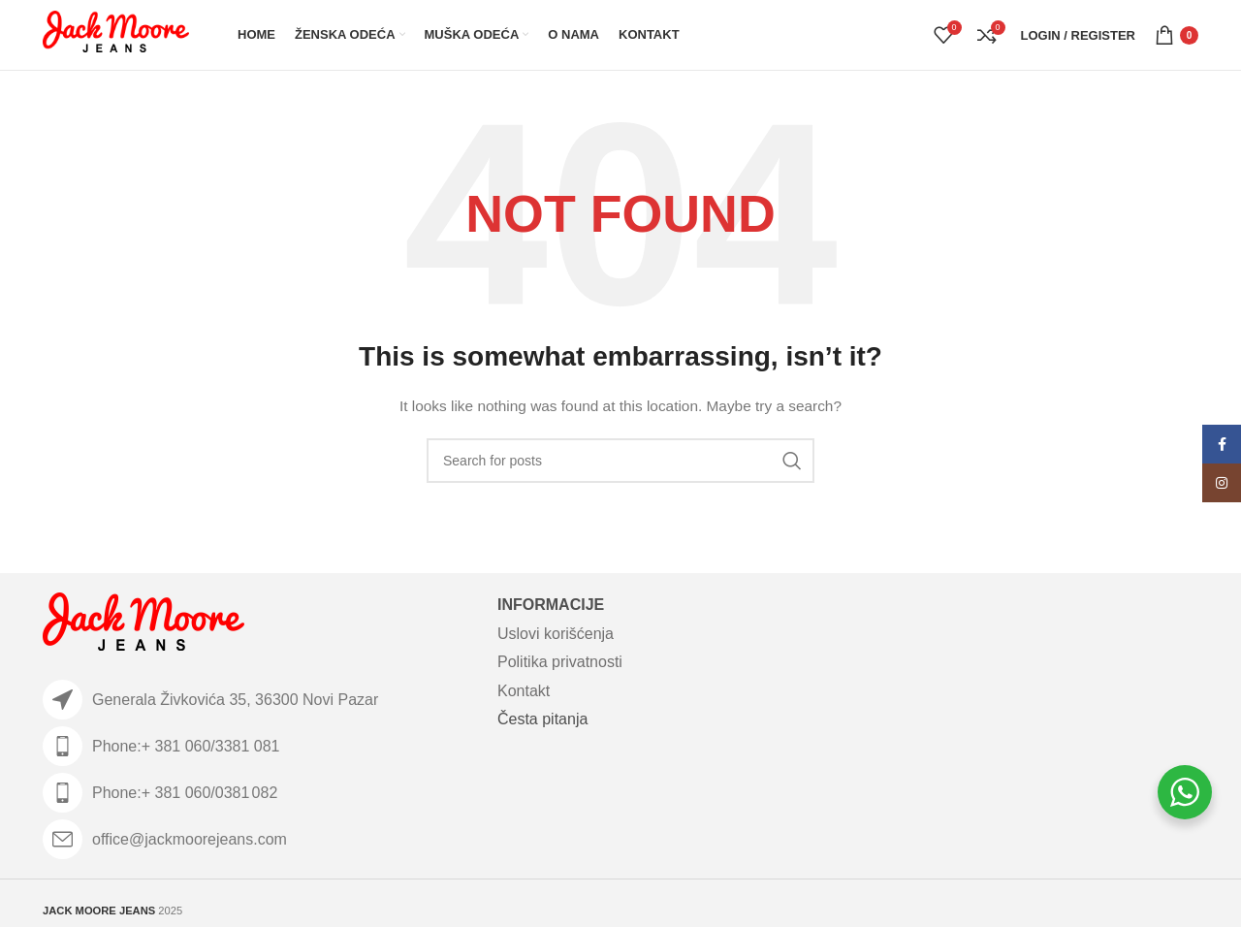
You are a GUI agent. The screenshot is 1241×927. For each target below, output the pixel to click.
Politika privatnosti (559, 662)
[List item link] (260, 746)
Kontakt (523, 691)
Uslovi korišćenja (555, 633)
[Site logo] (116, 34)
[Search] (620, 460)
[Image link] (143, 625)
